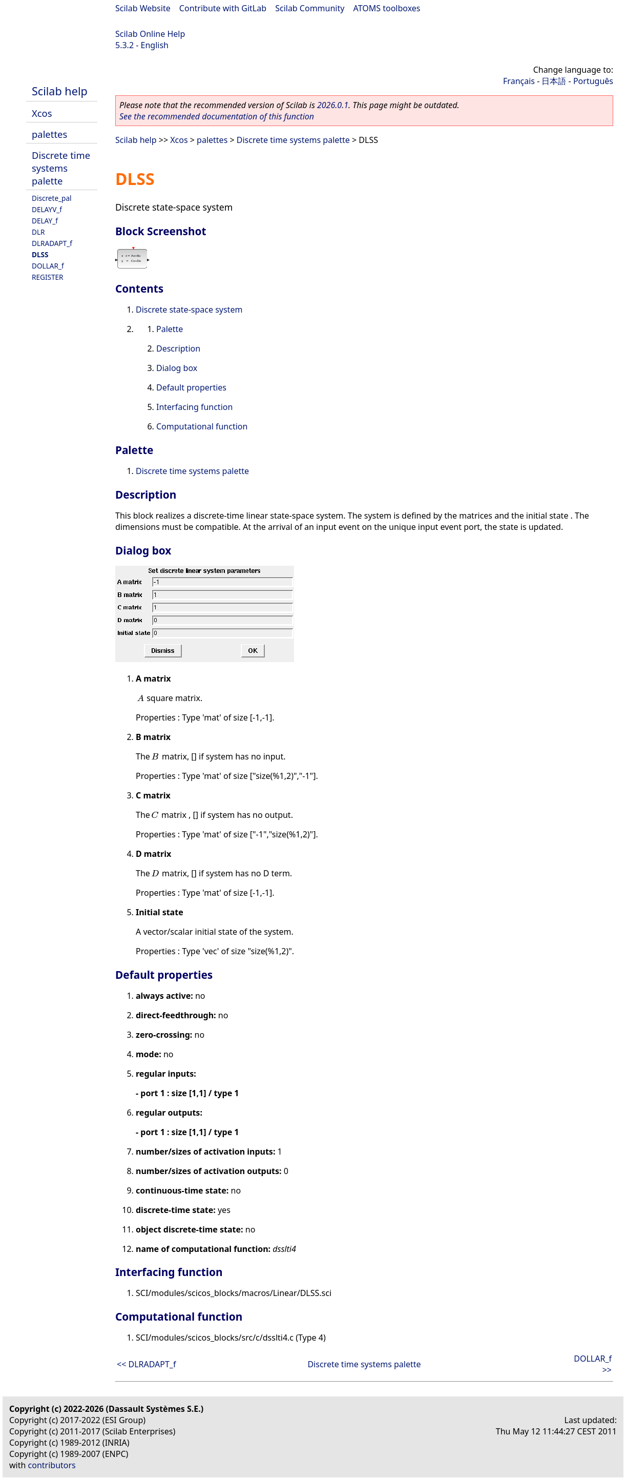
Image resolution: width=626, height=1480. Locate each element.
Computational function (201, 426)
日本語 (553, 81)
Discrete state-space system (189, 309)
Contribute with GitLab (222, 8)
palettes (49, 134)
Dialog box (176, 368)
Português (593, 81)
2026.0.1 (332, 105)
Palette (169, 329)
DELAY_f (45, 220)
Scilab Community (309, 8)
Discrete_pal (52, 198)
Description (178, 348)
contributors (52, 1465)
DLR (38, 232)
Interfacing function (194, 407)
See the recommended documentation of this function (216, 116)
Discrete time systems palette (61, 168)
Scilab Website (143, 8)
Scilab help (60, 91)
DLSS (40, 254)
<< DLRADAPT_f (146, 1364)
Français (519, 81)
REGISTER (48, 277)
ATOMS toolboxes (387, 8)
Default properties (191, 387)
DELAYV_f (47, 209)
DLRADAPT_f (52, 243)
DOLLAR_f (48, 266)
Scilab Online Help (150, 33)
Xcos (42, 113)
